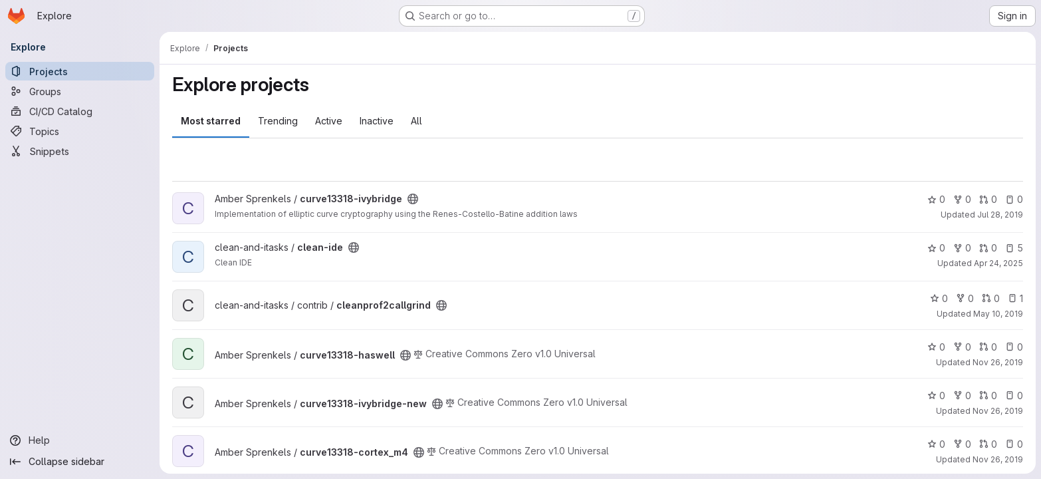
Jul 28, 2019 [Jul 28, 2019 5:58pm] (1000, 215)
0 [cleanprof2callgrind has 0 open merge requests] (991, 298)
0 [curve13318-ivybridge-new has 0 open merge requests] (988, 395)
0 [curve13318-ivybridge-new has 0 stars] (936, 395)
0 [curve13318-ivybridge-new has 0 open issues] (1014, 395)
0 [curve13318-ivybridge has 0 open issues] (1014, 199)
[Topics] (79, 131)
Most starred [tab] (211, 120)
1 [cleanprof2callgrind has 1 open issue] (1015, 298)
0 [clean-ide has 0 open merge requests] (988, 247)
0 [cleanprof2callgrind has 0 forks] (965, 298)
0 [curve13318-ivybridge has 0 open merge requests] (988, 199)
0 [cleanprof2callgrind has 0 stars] (939, 298)
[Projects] (79, 71)
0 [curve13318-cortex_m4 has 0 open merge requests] (988, 444)
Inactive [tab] (377, 120)
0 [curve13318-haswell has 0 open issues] (1014, 347)
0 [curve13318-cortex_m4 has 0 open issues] (1014, 444)
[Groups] (79, 91)
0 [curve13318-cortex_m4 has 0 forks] (962, 444)
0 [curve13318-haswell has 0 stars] (936, 347)
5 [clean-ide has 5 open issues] (1014, 247)
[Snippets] (79, 151)
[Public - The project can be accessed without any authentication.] (412, 199)
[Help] (79, 440)
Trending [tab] (278, 120)
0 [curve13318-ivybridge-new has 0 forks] (962, 395)
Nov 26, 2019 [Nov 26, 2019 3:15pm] (998, 459)
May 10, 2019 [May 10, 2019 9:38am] (998, 314)
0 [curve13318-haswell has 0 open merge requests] (988, 347)
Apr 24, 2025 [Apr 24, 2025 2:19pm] (998, 263)
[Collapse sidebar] (79, 461)
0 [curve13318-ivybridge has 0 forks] (962, 199)
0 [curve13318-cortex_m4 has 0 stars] (936, 444)
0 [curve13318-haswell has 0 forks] (962, 347)
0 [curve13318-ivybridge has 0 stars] (936, 199)
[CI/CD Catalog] (79, 111)
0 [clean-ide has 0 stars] (936, 247)
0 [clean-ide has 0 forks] (962, 247)
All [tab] (416, 120)
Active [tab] (328, 120)
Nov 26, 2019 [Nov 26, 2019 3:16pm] (998, 362)
